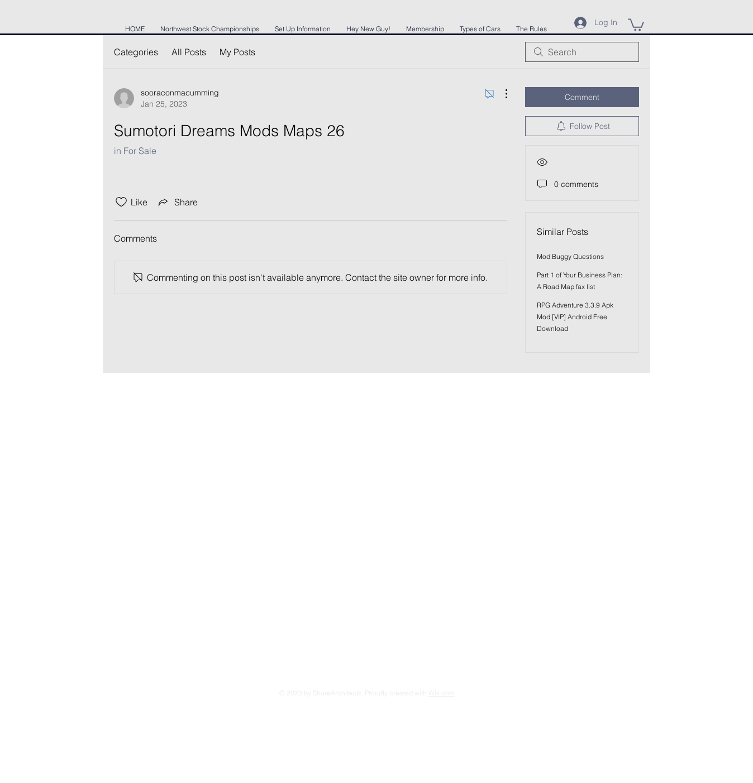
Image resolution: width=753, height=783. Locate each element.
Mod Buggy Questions (570, 256)
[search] (582, 52)
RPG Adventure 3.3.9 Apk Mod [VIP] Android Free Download (575, 317)
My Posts (237, 51)
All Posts (188, 51)
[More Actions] (500, 93)
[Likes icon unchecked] (121, 202)
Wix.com (441, 693)
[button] (636, 24)
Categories (136, 51)
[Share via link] (177, 202)
